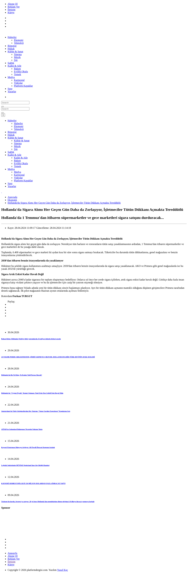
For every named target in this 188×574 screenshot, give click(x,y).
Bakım (17, 68)
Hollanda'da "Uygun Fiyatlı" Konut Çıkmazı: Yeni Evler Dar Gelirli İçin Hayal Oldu (32, 393)
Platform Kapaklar (23, 85)
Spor (10, 88)
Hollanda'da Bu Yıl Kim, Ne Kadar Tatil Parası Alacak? (21, 375)
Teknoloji (19, 43)
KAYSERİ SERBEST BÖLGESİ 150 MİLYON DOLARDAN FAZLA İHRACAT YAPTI (33, 483)
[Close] (3, 115)
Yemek (17, 74)
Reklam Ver (14, 6)
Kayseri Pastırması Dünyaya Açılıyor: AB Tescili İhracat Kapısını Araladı (28, 447)
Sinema (18, 54)
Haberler (12, 37)
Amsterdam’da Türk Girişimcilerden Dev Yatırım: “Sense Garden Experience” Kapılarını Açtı (35, 411)
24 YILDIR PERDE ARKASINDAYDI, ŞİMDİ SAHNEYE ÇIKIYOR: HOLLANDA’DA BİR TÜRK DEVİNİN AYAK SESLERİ (48, 357)
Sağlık (11, 63)
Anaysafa (12, 197)
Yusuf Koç (62, 570)
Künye (11, 12)
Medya (11, 77)
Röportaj (12, 45)
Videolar (18, 83)
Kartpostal (19, 80)
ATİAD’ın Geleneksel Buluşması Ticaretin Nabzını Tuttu (21, 429)
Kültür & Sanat (15, 51)
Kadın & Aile (14, 65)
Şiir (16, 60)
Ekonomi (18, 40)
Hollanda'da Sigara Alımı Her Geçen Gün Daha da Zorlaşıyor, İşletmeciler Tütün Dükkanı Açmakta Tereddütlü (64, 202)
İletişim (11, 9)
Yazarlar (12, 91)
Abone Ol (13, 4)
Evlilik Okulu (21, 71)
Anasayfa (12, 553)
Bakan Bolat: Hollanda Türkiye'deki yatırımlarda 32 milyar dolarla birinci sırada (31, 339)
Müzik (17, 57)
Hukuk (11, 48)
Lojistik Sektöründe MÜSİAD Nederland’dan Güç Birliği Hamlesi (25, 465)
